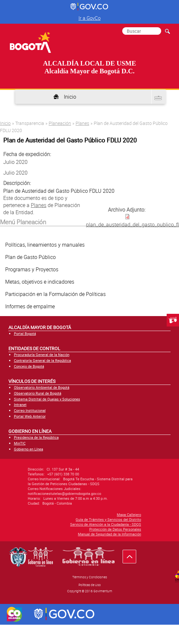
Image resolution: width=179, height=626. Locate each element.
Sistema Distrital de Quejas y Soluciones (47, 399)
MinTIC (20, 443)
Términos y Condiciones (89, 577)
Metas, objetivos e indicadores (39, 281)
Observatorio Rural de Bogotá (37, 393)
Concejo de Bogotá (29, 366)
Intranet (20, 404)
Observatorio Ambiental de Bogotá (41, 387)
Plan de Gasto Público (30, 257)
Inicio (70, 96)
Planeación (60, 123)
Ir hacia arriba (132, 558)
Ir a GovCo (89, 18)
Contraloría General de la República (42, 360)
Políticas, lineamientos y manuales (45, 244)
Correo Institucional (30, 410)
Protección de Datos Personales (37, 529)
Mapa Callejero (50, 514)
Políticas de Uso (89, 585)
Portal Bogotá (25, 333)
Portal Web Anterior (30, 416)
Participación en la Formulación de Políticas (55, 294)
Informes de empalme (30, 306)
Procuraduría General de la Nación (41, 354)
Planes (82, 123)
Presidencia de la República (36, 437)
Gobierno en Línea (28, 449)
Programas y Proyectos (31, 269)
